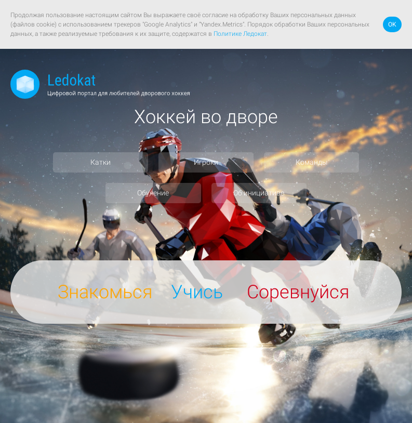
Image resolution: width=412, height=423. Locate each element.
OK (392, 24)
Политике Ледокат (240, 33)
